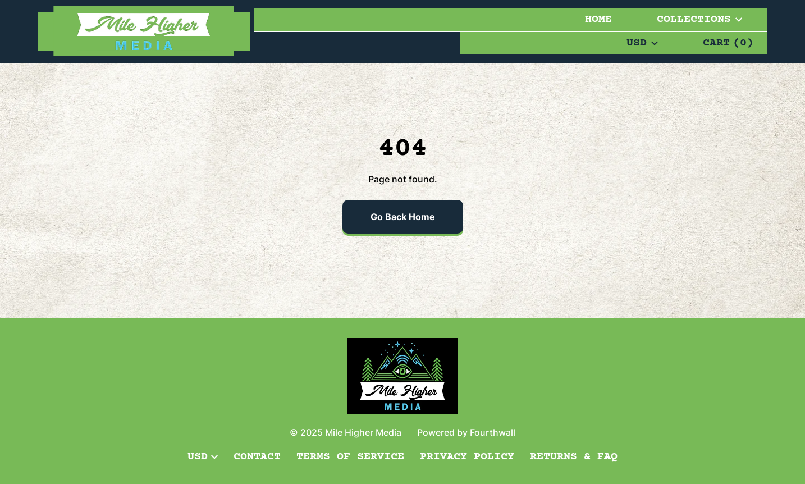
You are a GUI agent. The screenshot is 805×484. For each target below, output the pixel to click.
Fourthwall (492, 432)
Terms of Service (350, 456)
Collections (699, 19)
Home (598, 19)
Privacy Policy (467, 456)
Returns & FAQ (574, 456)
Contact (257, 456)
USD (642, 42)
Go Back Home (403, 216)
